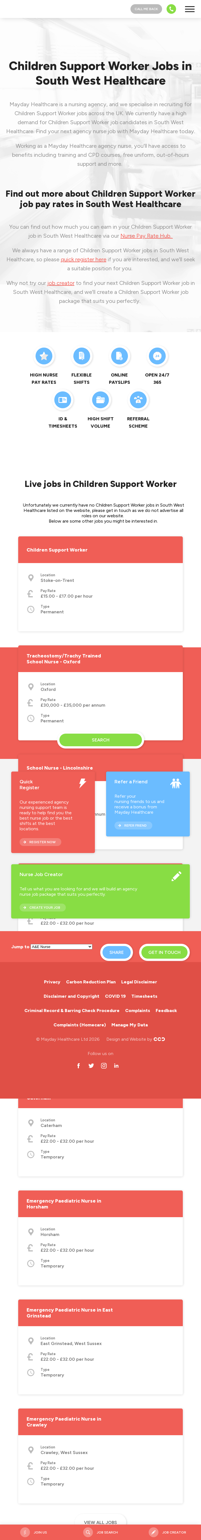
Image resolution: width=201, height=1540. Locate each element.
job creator (60, 283)
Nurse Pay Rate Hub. (146, 235)
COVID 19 (115, 996)
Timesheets (144, 996)
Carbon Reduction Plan (91, 982)
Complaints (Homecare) (79, 1025)
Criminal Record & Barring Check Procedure (72, 1010)
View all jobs (100, 1522)
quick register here (83, 259)
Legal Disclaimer (139, 982)
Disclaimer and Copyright (71, 996)
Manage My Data (129, 1025)
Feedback (166, 1010)
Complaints (137, 1010)
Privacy (52, 982)
